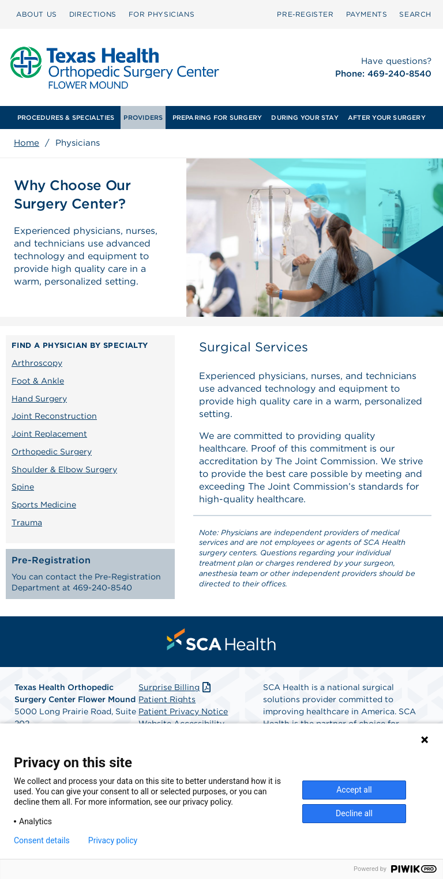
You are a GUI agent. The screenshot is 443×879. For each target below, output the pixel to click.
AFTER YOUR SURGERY (387, 117)
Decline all (354, 813)
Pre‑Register (305, 14)
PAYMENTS (367, 14)
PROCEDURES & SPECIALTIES (65, 117)
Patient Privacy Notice (183, 711)
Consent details (42, 840)
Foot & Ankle (38, 380)
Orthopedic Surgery (52, 451)
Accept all (354, 789)
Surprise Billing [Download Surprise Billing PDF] (175, 687)
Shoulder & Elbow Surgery (64, 469)
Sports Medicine (44, 504)
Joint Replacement (49, 433)
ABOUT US (36, 14)
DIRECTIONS (93, 14)
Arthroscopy (37, 362)
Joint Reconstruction (54, 415)
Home (26, 143)
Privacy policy (112, 840)
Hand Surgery (39, 398)
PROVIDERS (143, 117)
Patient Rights (167, 699)
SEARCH (415, 14)
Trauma (27, 522)
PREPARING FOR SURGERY (217, 117)
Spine (23, 486)
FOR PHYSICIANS (161, 14)
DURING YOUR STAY (305, 117)
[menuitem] (37, 14)
